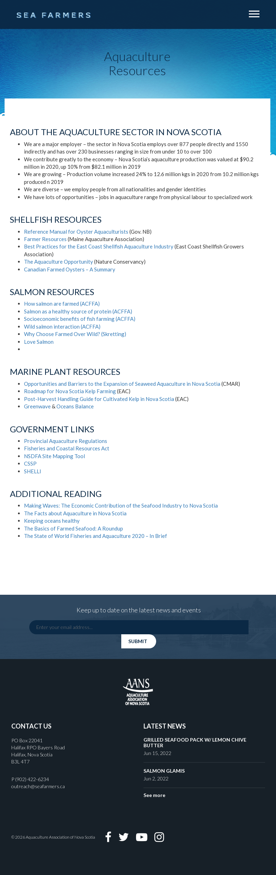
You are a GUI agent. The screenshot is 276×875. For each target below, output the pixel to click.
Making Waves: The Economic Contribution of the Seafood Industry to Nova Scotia (121, 505)
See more (154, 795)
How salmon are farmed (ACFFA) (62, 303)
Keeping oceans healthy (52, 520)
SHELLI (32, 471)
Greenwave (38, 406)
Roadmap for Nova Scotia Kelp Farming (70, 391)
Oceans (65, 406)
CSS (28, 463)
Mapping (63, 456)
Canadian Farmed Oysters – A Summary (69, 269)
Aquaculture (48, 261)
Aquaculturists (111, 231)
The (28, 261)
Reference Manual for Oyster (59, 231)
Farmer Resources (46, 239)
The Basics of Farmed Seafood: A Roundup (73, 528)
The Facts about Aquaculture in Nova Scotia (75, 513)
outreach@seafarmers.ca (38, 786)
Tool (79, 456)
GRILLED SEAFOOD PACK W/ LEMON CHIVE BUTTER (194, 742)
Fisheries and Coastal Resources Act (66, 448)
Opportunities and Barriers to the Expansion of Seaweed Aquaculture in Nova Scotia (122, 383)
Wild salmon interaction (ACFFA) (62, 326)
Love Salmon (39, 341)
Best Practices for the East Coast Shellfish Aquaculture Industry (99, 246)
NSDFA (32, 456)
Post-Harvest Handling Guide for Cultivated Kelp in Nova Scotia (99, 399)
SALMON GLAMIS (164, 771)
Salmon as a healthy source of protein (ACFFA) (78, 311)
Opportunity (78, 261)
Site (46, 456)
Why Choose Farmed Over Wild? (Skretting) (75, 334)
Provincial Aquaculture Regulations (65, 441)
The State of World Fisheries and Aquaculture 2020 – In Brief (95, 536)
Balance (84, 406)
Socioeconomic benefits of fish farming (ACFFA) (79, 319)
